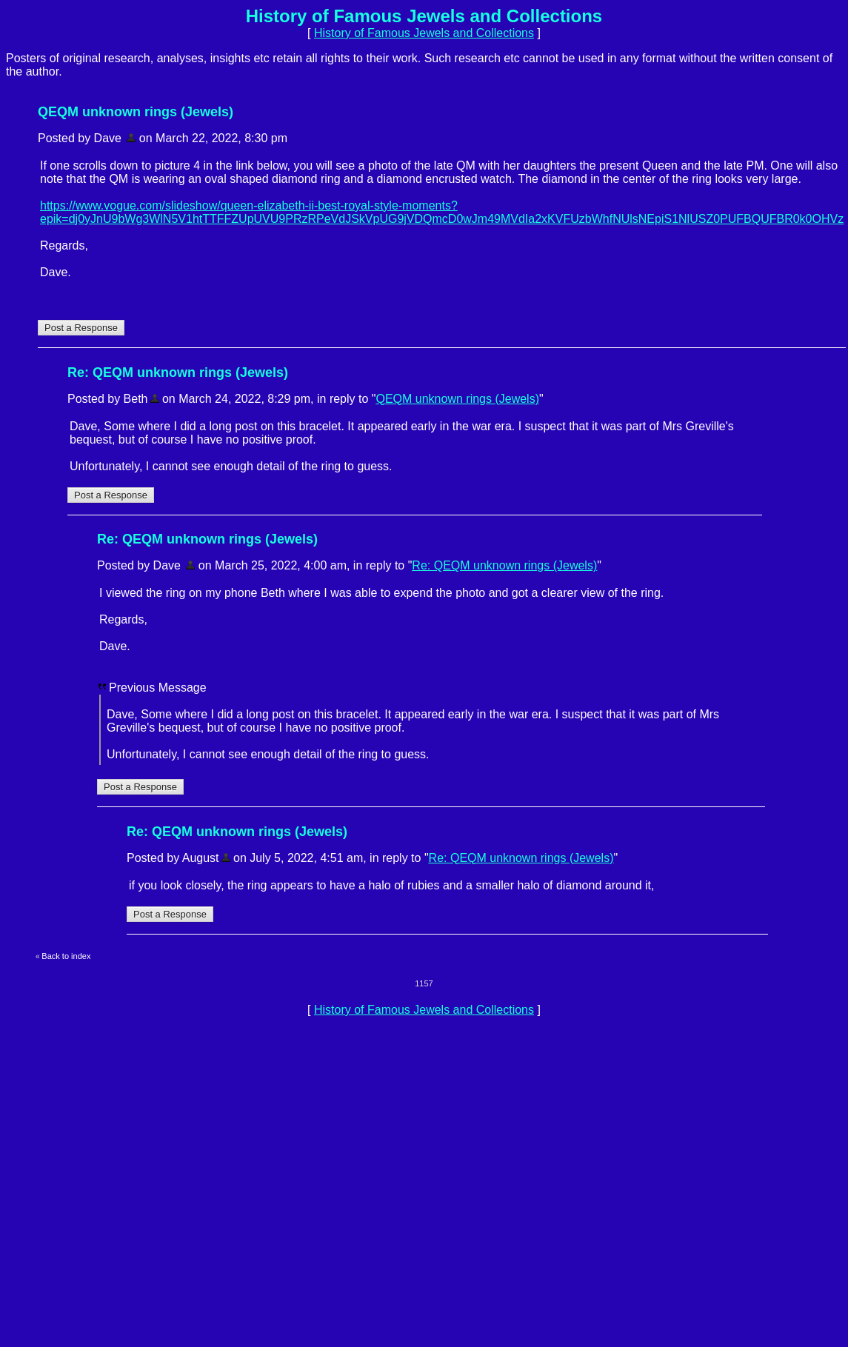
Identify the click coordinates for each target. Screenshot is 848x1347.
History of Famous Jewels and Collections (424, 33)
